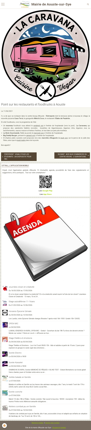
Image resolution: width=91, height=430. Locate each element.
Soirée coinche (15, 392)
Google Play (47, 191)
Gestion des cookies (52, 423)
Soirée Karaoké (16, 362)
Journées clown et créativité (21, 287)
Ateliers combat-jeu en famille (22, 406)
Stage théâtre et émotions (20, 338)
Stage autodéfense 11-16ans (22, 301)
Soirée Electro (15, 353)
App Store (47, 194)
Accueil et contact (59, 428)
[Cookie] (4, 425)
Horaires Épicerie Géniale (20, 311)
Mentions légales (37, 423)
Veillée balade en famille (20, 377)
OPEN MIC (13, 323)
